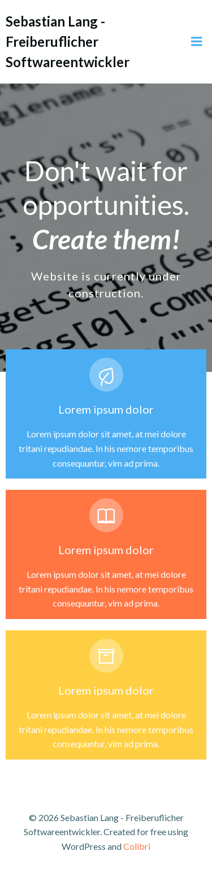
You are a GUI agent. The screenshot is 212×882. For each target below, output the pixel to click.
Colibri (136, 846)
